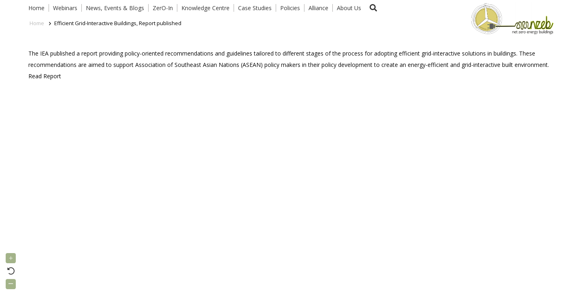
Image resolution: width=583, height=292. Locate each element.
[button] (373, 8)
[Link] (510, 18)
